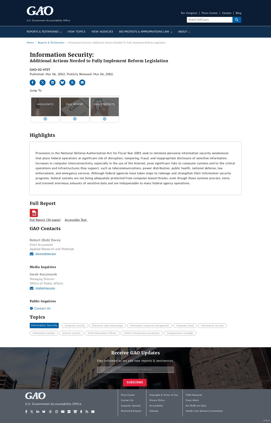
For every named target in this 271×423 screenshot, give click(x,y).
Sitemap (153, 411)
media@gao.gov (45, 288)
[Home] (61, 399)
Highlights (45, 104)
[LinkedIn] (54, 82)
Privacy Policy (157, 400)
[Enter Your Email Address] (135, 369)
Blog (238, 13)
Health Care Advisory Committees (204, 411)
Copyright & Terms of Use (163, 395)
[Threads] (73, 82)
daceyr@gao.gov (46, 253)
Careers (226, 13)
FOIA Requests (194, 395)
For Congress (189, 13)
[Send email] (83, 82)
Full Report (75, 104)
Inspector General (131, 406)
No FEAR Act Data (196, 406)
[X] (44, 82)
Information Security (44, 325)
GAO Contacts (104, 104)
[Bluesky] (64, 82)
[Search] (209, 20)
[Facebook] (34, 82)
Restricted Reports (131, 411)
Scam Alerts (192, 400)
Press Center (210, 13)
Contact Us (40, 308)
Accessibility (156, 406)
